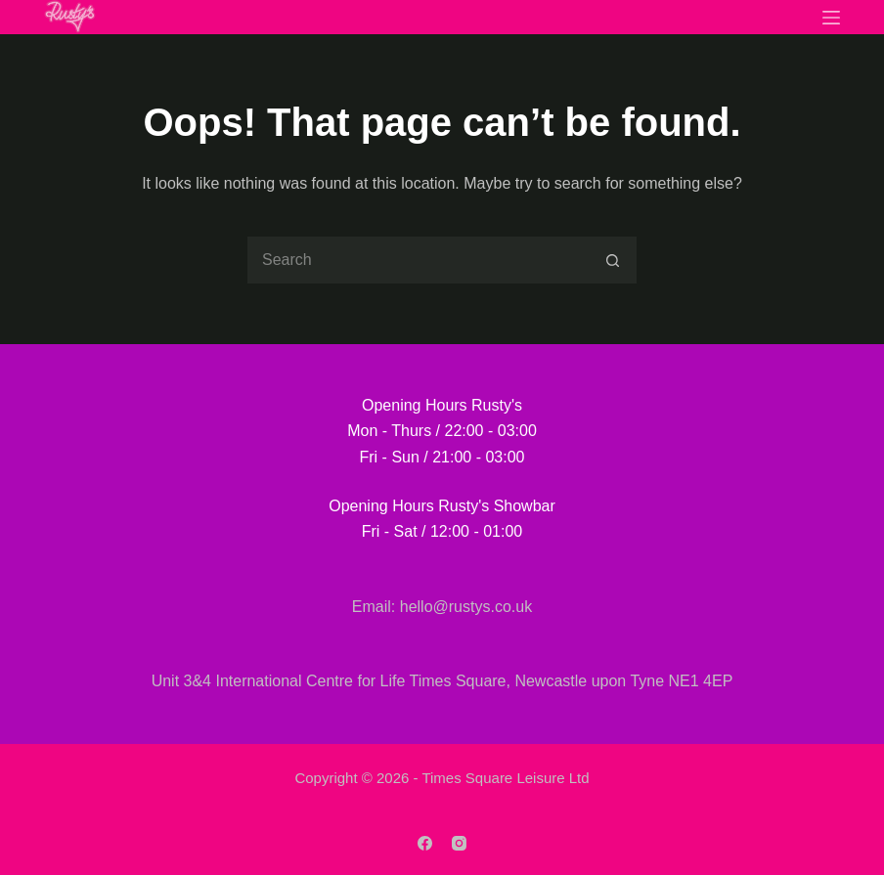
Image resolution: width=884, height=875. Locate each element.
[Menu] (831, 17)
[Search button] (613, 260)
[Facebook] (425, 843)
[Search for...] (417, 260)
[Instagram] (459, 843)
